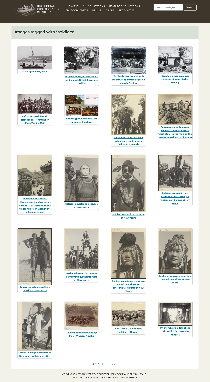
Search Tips (127, 10)
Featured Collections (124, 6)
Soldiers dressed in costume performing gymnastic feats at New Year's (81, 276)
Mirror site (80, 377)
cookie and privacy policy (131, 374)
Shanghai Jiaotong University (118, 377)
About (110, 10)
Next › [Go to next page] (104, 364)
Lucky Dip (71, 6)
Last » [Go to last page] (113, 364)
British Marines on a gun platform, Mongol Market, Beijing (175, 79)
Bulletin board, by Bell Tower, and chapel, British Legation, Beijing (81, 80)
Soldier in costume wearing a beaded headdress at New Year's (175, 279)
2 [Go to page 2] (96, 364)
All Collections (94, 6)
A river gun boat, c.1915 (34, 71)
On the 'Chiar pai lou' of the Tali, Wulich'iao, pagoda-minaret (175, 331)
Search (189, 7)
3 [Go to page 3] (98, 364)
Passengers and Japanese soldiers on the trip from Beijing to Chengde (128, 141)
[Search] (168, 7)
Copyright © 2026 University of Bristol (85, 374)
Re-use (96, 10)
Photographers (76, 10)
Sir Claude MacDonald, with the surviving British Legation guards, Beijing (128, 79)
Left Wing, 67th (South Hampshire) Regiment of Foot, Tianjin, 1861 (35, 119)
